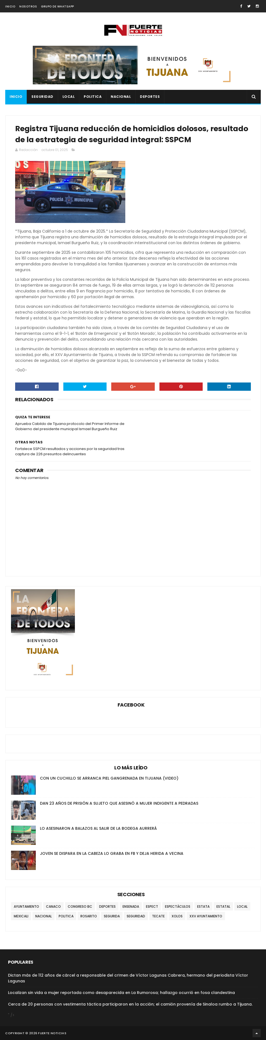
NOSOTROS (28, 6)
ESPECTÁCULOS (177, 906)
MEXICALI (21, 916)
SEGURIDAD (42, 96)
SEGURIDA (112, 916)
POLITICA (93, 96)
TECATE (158, 916)
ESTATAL (223, 906)
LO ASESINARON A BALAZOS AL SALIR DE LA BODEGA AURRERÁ (98, 828)
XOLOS (177, 916)
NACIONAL (121, 96)
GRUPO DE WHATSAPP (57, 6)
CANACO (53, 906)
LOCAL (69, 96)
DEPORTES (150, 96)
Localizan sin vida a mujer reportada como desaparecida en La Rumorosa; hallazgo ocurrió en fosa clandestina (121, 992)
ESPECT (152, 906)
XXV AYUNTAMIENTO (205, 916)
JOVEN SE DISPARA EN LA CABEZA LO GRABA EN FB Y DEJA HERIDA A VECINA (111, 853)
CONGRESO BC (80, 906)
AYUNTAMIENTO (26, 906)
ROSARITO (88, 916)
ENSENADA (131, 906)
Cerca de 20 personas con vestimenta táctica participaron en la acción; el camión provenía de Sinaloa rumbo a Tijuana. (130, 1004)
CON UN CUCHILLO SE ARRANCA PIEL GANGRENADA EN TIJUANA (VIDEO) (109, 778)
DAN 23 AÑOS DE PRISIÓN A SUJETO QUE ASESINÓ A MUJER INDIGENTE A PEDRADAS (119, 803)
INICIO (10, 6)
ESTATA (203, 906)
